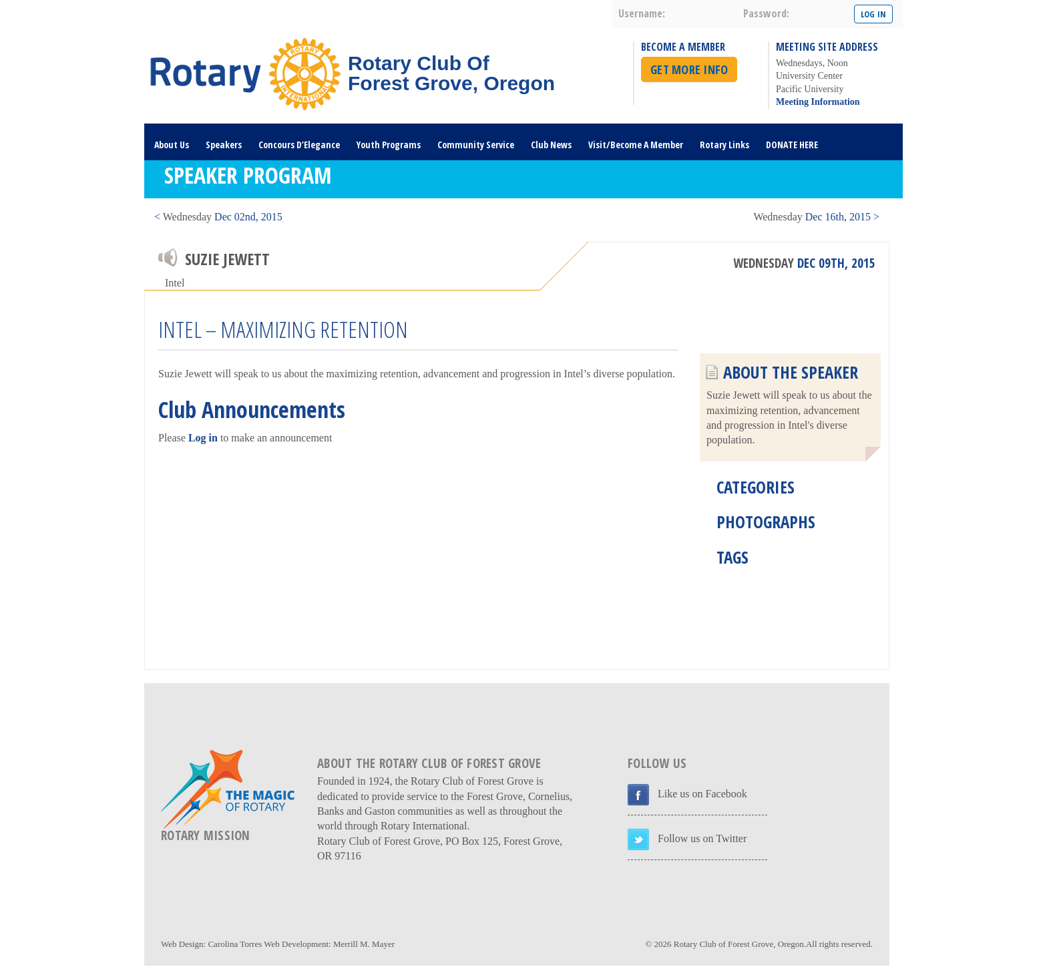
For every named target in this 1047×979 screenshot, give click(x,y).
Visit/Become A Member (635, 144)
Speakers (224, 144)
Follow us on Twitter (702, 838)
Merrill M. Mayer (364, 944)
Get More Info (689, 69)
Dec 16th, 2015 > (816, 216)
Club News (551, 144)
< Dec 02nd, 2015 (218, 216)
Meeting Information (818, 102)
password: (766, 13)
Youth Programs (389, 144)
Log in (203, 437)
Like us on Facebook (702, 793)
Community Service (475, 144)
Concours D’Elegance (299, 144)
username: (641, 13)
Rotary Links (724, 144)
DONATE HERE (792, 144)
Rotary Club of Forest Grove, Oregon (739, 944)
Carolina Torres (235, 944)
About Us (171, 144)
